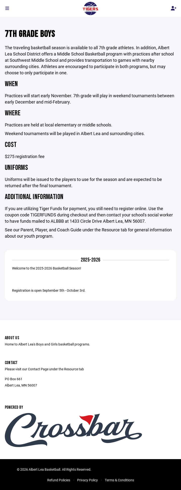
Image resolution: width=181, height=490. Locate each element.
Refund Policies (58, 480)
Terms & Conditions (119, 480)
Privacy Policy (87, 480)
